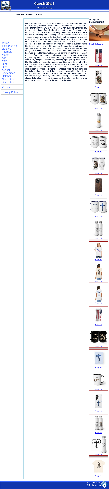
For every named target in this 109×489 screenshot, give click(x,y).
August (6, 69)
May (4, 60)
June (4, 63)
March (5, 54)
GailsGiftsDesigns (96, 44)
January (6, 48)
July (4, 66)
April (4, 57)
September (8, 73)
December (8, 82)
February (7, 51)
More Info (98, 64)
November (8, 79)
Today (5, 42)
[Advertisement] (11, 29)
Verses (6, 87)
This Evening (9, 45)
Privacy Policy (10, 92)
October (6, 76)
